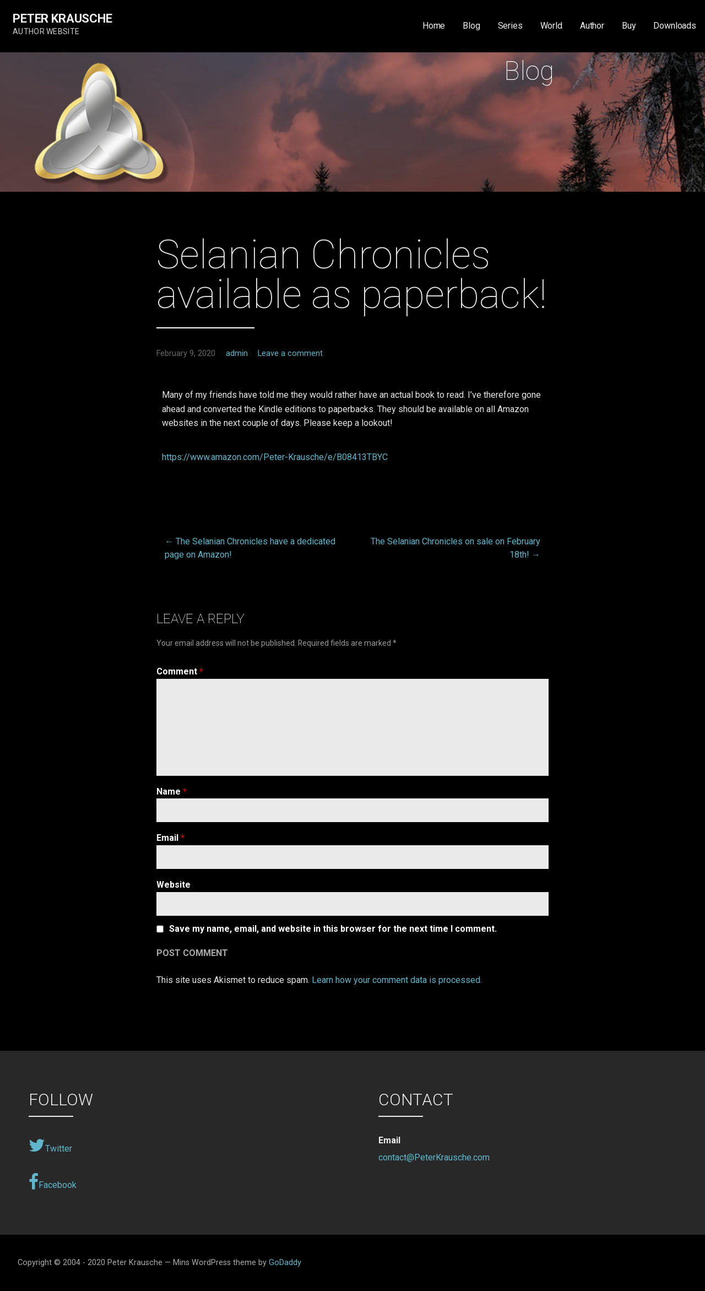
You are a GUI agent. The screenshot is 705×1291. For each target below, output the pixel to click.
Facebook (53, 1182)
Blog (471, 25)
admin (237, 353)
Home (433, 25)
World (551, 25)
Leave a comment (290, 353)
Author (592, 25)
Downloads (674, 25)
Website (173, 884)
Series (510, 25)
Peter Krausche (62, 18)
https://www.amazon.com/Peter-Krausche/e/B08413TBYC (275, 457)
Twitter (50, 1145)
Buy (629, 25)
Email (170, 838)
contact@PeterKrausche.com (434, 1157)
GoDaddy (285, 1262)
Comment (179, 671)
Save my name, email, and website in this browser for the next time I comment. (333, 929)
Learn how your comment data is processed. (397, 980)
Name (171, 791)
